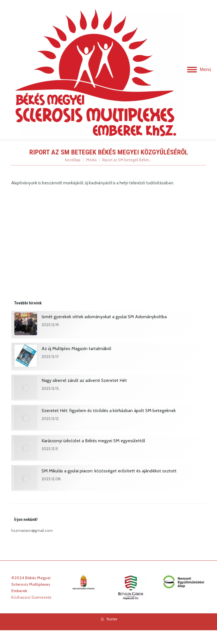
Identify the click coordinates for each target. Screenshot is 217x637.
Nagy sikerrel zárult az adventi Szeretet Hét (84, 380)
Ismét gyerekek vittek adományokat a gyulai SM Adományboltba (104, 316)
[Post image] (25, 324)
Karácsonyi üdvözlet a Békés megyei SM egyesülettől (93, 440)
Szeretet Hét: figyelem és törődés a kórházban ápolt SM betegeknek (109, 410)
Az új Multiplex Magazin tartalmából (76, 348)
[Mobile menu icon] (199, 70)
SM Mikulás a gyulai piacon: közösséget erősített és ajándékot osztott (109, 471)
